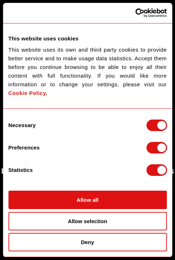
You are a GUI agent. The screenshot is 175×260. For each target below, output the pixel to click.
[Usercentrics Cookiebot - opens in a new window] (135, 13)
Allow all (87, 200)
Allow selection (87, 221)
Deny (87, 242)
